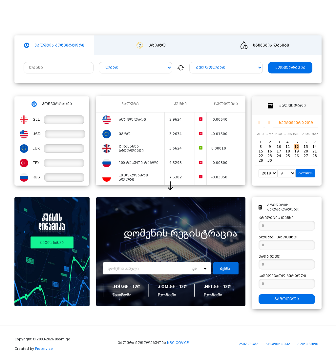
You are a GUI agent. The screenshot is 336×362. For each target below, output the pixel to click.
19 (296, 151)
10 (279, 147)
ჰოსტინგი (128, 18)
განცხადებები (229, 18)
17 (279, 151)
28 (314, 156)
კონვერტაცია (290, 68)
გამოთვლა (286, 299)
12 (296, 147)
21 (314, 151)
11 (287, 147)
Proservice (44, 349)
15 (261, 151)
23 (269, 156)
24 (279, 156)
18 (287, 151)
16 (269, 151)
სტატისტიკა (277, 344)
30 (269, 160)
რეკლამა (249, 344)
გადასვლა (305, 173)
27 (306, 156)
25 (287, 156)
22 (261, 156)
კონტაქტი (307, 344)
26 (296, 156)
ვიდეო (194, 18)
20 (306, 151)
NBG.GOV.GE (178, 343)
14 (314, 147)
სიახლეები (163, 18)
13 (306, 147)
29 (261, 160)
